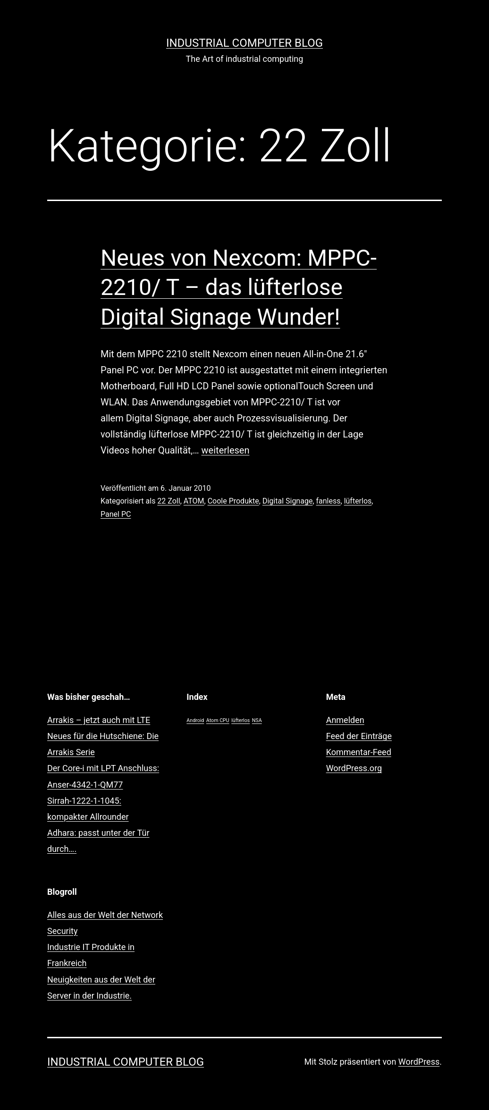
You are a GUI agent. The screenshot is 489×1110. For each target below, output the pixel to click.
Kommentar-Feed (358, 752)
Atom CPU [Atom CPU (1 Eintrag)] (217, 720)
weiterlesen (226, 450)
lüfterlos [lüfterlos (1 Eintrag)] (240, 720)
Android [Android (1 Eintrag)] (195, 720)
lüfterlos (358, 500)
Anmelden (345, 720)
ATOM (194, 500)
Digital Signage (287, 500)
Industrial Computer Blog (244, 43)
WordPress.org (354, 768)
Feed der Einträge (359, 736)
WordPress (418, 1062)
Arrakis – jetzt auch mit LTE (98, 720)
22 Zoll (168, 500)
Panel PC (116, 514)
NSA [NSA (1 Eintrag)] (257, 720)
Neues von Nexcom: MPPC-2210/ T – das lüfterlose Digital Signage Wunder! (239, 287)
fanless (328, 500)
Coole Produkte (233, 500)
